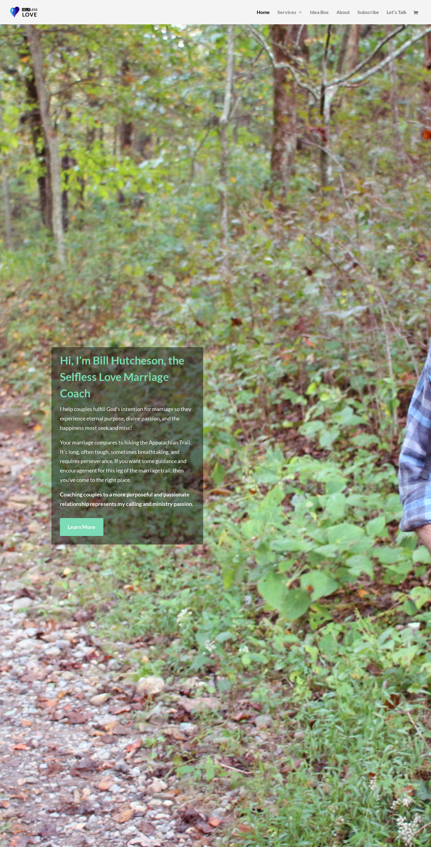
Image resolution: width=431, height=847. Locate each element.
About (343, 12)
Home (263, 12)
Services (286, 12)
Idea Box (319, 12)
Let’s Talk (397, 12)
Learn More (82, 527)
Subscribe (368, 12)
